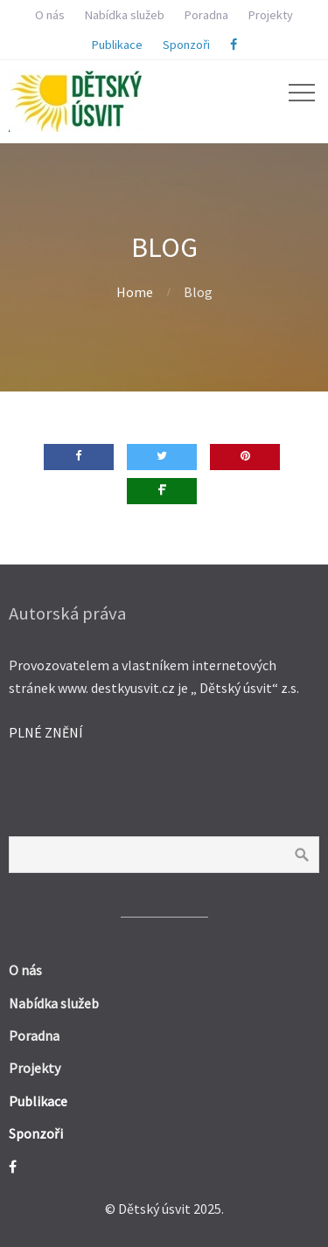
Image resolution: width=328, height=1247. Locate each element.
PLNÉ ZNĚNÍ (46, 732)
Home (134, 292)
